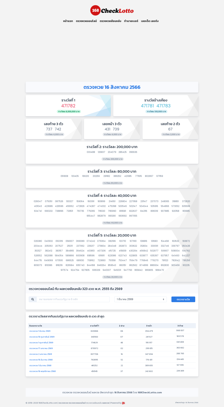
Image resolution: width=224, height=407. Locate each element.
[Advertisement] (112, 52)
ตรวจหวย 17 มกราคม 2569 (41, 348)
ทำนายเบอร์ (131, 21)
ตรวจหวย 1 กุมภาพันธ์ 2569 (41, 342)
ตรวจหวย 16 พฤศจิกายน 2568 (42, 371)
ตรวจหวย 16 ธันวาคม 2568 (41, 359)
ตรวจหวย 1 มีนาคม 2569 (39, 331)
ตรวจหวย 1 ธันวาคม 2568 (40, 365)
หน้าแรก (68, 21)
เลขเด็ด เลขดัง (150, 21)
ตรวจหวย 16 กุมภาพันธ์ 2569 (41, 336)
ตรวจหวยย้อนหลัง (110, 21)
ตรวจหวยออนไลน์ (86, 21)
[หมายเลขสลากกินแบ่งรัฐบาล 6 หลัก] (73, 299)
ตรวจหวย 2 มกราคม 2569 (40, 354)
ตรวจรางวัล (183, 299)
